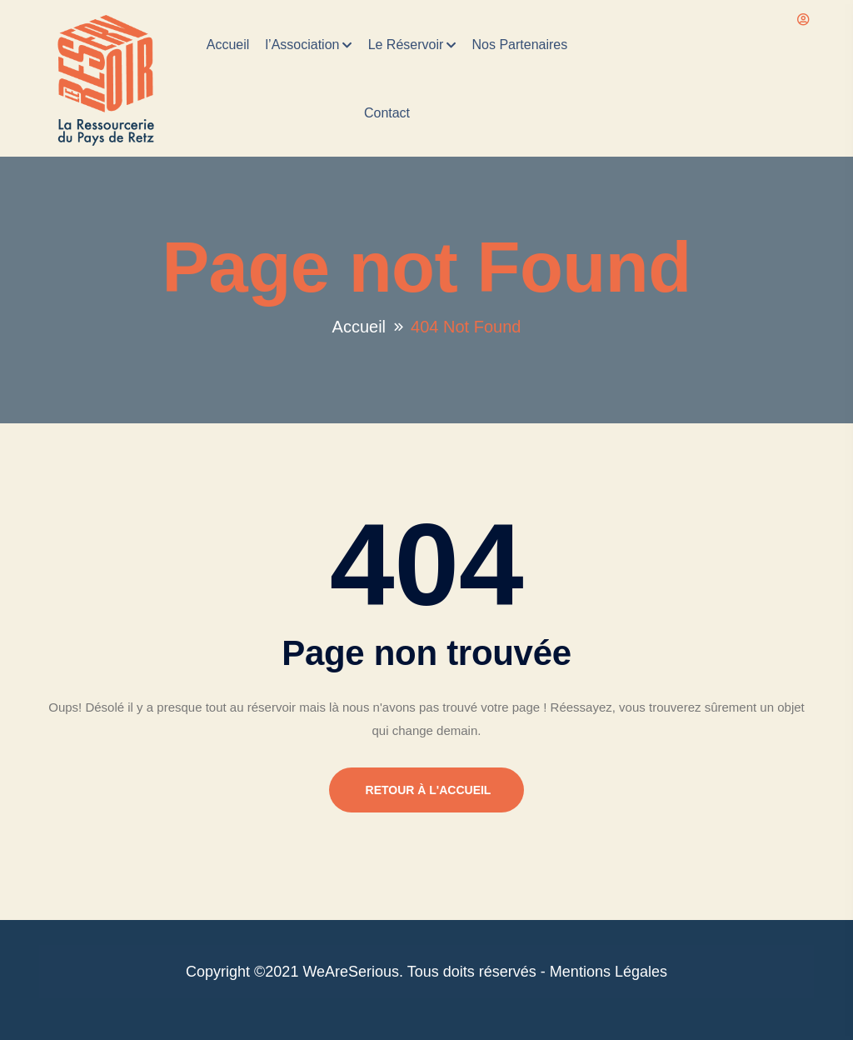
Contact (387, 113)
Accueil (228, 45)
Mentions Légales (608, 971)
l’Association (303, 45)
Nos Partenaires (520, 45)
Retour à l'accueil (441, 790)
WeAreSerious (350, 971)
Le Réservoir (406, 45)
